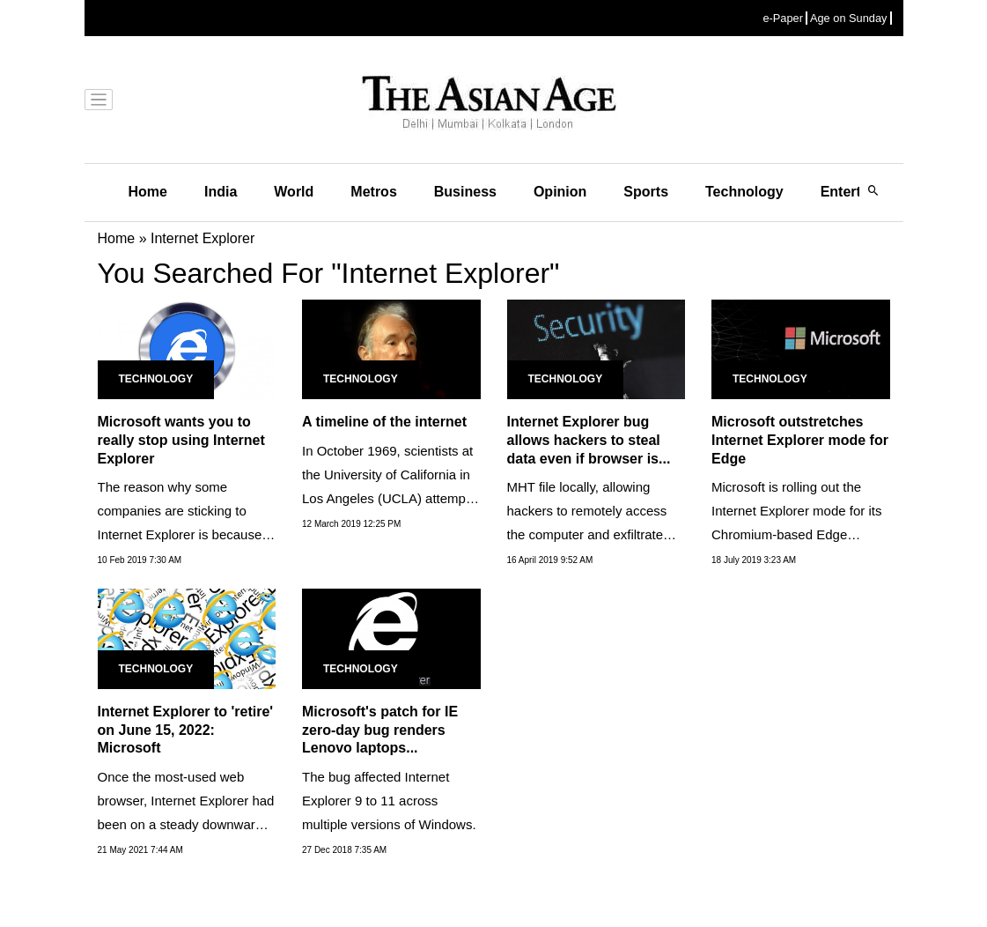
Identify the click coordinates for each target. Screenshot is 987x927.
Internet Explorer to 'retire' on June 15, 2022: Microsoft (186, 730)
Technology (744, 191)
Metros (373, 191)
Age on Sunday (849, 18)
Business (465, 191)
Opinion (560, 191)
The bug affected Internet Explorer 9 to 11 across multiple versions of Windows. (389, 800)
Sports (645, 191)
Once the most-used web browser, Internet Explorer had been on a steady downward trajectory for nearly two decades (186, 824)
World (293, 191)
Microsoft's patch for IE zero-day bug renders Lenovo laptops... (380, 730)
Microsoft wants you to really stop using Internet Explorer (181, 440)
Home (148, 191)
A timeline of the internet (384, 421)
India (220, 191)
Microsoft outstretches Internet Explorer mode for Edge (799, 440)
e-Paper (782, 18)
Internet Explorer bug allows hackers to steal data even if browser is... (589, 440)
